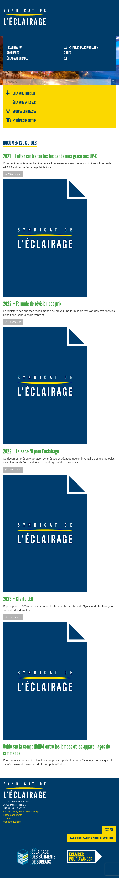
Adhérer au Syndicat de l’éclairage (21, 811)
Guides (67, 52)
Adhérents (13, 52)
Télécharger (13, 174)
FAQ (109, 829)
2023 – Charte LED (18, 599)
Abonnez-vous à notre (91, 838)
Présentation (14, 47)
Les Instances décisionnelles (81, 47)
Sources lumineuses (20, 111)
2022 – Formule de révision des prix (32, 303)
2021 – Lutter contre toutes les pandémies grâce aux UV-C (50, 156)
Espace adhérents (12, 815)
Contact (7, 818)
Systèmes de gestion (20, 120)
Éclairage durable (17, 58)
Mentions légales (12, 822)
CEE (65, 58)
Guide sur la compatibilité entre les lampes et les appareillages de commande (56, 750)
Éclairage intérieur (20, 93)
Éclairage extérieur (20, 102)
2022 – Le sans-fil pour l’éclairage (31, 451)
